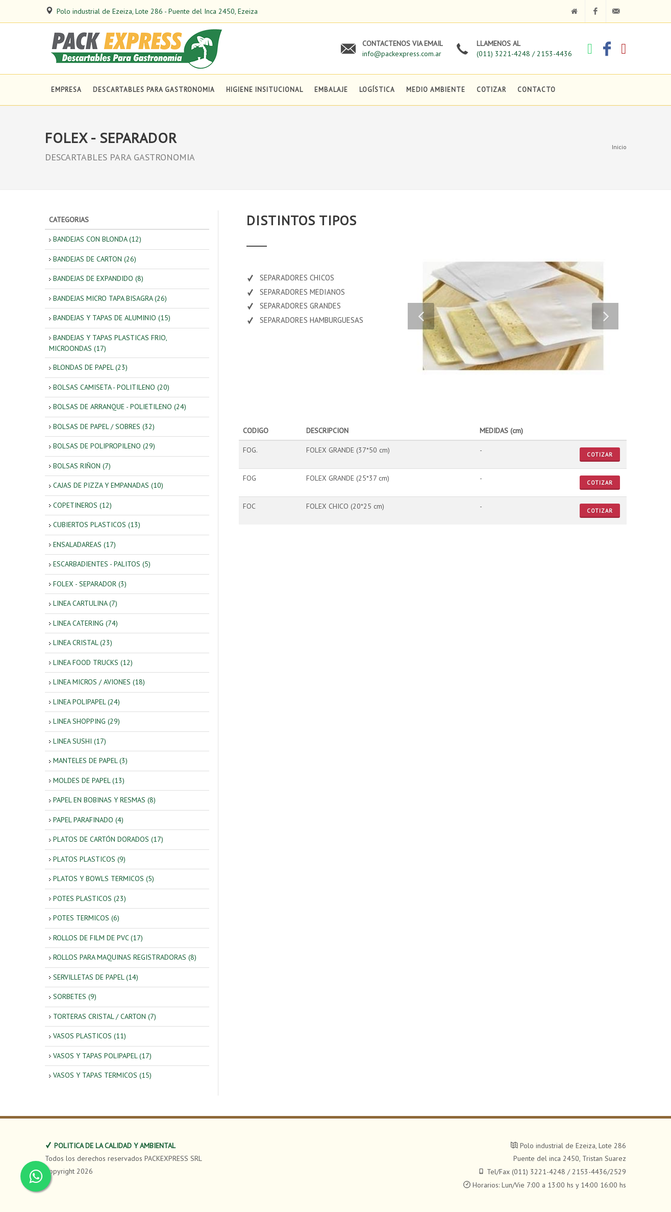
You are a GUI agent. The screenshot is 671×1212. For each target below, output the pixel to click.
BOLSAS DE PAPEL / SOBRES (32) (104, 426)
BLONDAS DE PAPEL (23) (90, 367)
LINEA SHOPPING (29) (86, 721)
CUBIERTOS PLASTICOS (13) (96, 524)
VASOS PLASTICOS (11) (89, 1035)
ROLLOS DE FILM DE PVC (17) (98, 937)
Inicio (619, 147)
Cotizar (600, 454)
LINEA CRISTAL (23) (82, 642)
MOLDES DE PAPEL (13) (89, 780)
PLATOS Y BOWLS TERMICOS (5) (103, 878)
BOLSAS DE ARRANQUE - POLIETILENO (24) (119, 406)
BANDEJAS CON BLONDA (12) (97, 239)
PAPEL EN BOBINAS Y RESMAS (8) (104, 799)
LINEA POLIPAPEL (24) (86, 701)
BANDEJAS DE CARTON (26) (94, 259)
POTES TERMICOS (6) (86, 917)
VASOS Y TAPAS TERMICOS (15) (102, 1075)
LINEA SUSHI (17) (79, 741)
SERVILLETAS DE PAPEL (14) (95, 977)
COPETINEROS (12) (82, 505)
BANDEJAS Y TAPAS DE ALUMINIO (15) (111, 317)
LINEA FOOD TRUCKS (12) (93, 662)
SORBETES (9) (74, 996)
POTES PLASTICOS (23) (89, 898)
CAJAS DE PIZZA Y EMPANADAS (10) (108, 485)
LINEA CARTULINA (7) (85, 603)
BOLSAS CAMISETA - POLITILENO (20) (111, 387)
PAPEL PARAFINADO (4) (88, 819)
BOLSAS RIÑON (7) (82, 465)
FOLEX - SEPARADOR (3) (90, 583)
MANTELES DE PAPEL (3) (90, 760)
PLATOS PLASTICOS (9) (89, 859)
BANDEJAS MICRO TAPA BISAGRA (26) (110, 298)
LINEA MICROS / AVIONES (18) (99, 681)
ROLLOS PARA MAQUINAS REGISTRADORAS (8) (124, 957)
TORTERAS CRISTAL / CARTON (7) (104, 1016)
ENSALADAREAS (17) (84, 544)
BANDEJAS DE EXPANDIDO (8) (98, 278)
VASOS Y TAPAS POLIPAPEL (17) (102, 1055)
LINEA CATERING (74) (85, 623)
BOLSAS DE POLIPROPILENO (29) (104, 445)
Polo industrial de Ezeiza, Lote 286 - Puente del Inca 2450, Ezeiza (157, 11)
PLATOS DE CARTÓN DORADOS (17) (108, 839)
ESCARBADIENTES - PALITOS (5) (102, 563)
